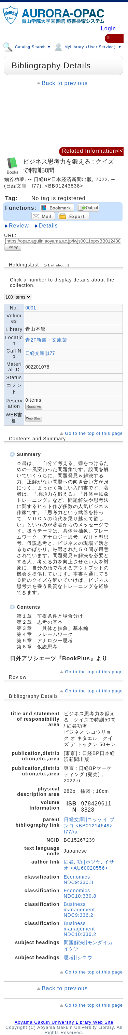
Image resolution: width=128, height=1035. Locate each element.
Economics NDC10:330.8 (80, 893)
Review (19, 226)
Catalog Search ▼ (27, 46)
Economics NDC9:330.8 (79, 879)
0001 (30, 307)
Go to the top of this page (94, 433)
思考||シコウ (78, 957)
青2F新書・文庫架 (46, 340)
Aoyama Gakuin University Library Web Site (64, 1022)
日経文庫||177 (40, 353)
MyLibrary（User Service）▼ (87, 46)
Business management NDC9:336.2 (79, 909)
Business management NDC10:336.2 (80, 929)
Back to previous (65, 83)
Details (48, 226)
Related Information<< (92, 151)
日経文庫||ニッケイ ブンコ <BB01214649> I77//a (89, 825)
